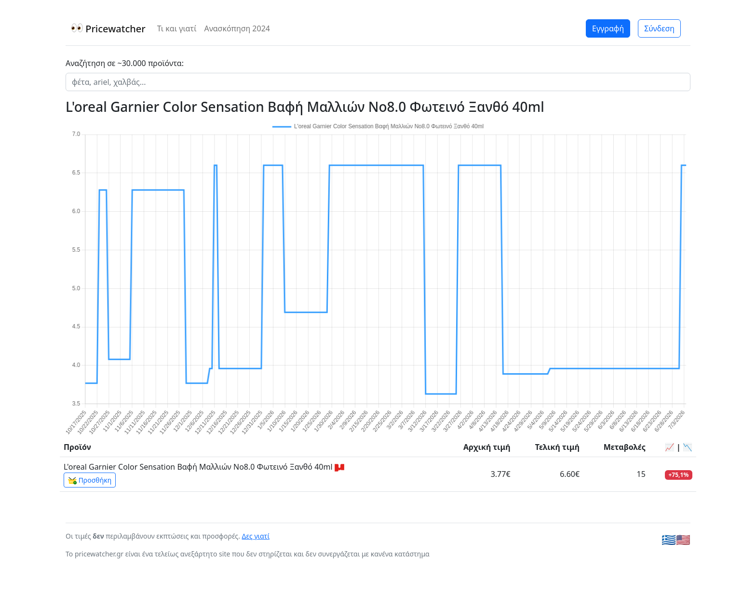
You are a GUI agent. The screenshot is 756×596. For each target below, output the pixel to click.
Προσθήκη (89, 480)
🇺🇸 (683, 539)
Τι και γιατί (177, 28)
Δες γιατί (256, 536)
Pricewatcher (108, 28)
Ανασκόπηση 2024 (237, 28)
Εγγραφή (608, 28)
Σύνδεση (659, 28)
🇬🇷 (669, 539)
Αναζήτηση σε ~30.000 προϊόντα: (125, 63)
